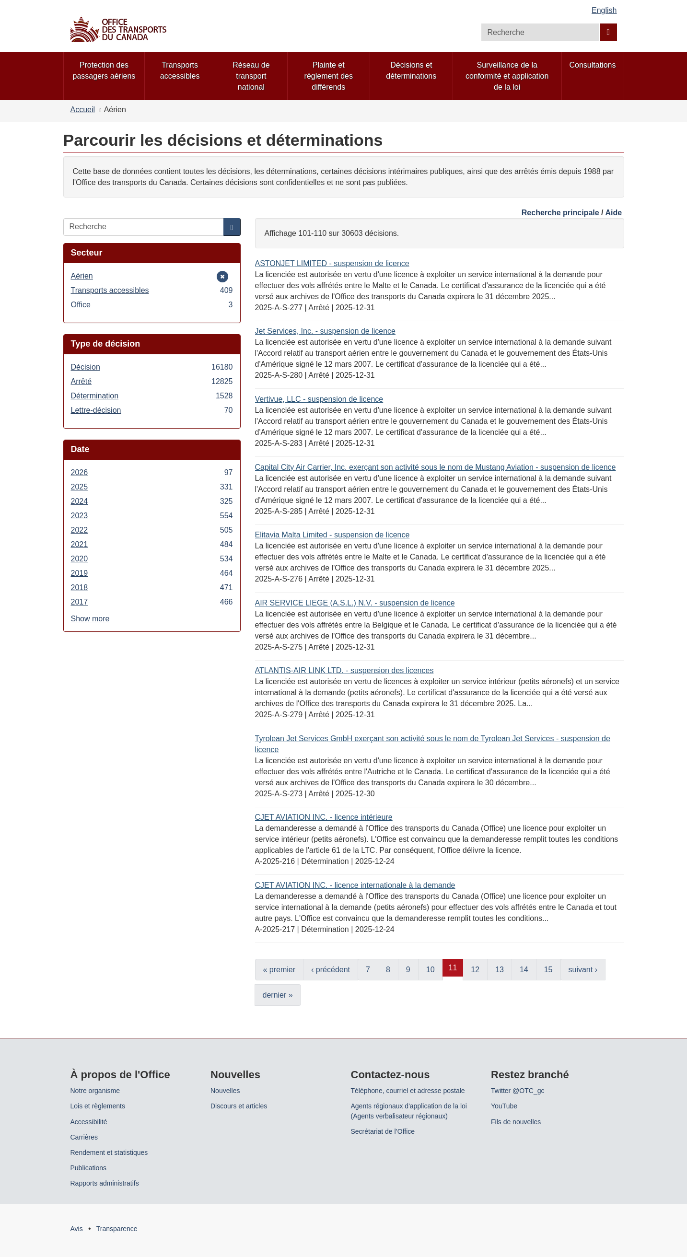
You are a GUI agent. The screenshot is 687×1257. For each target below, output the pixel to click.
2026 (152, 472)
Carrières (84, 1137)
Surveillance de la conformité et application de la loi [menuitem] (507, 76)
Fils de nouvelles (516, 1122)
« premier (279, 970)
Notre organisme (95, 1090)
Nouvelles (225, 1090)
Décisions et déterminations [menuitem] (411, 70)
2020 (152, 558)
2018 (152, 587)
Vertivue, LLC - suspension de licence (319, 399)
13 (499, 970)
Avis (76, 1229)
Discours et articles (238, 1106)
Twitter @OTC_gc (517, 1090)
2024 (152, 501)
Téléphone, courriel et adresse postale (408, 1090)
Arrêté (152, 381)
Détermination (152, 395)
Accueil (82, 109)
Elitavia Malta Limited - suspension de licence (332, 535)
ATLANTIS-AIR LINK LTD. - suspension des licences (344, 670)
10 (430, 970)
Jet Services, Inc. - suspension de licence (325, 331)
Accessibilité (88, 1122)
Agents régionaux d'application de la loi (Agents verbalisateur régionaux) (409, 1110)
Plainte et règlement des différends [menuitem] (328, 76)
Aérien (85, 275)
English (604, 10)
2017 (152, 601)
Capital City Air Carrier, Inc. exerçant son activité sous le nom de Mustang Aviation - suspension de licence (435, 467)
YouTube (504, 1106)
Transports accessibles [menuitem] (180, 70)
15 (548, 970)
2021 (152, 544)
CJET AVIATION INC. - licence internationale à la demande (355, 885)
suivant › (583, 970)
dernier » (278, 995)
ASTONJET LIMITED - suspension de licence (332, 263)
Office (152, 304)
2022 (152, 529)
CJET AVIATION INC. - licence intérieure (324, 817)
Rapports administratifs (104, 1183)
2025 (152, 486)
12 (475, 970)
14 (524, 970)
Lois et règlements (97, 1106)
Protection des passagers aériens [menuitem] (104, 70)
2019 (152, 573)
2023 (152, 515)
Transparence (117, 1229)
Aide (613, 213)
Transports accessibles (152, 290)
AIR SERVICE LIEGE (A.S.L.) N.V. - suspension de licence (355, 603)
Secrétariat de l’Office (383, 1131)
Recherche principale (560, 213)
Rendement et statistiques (109, 1152)
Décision (152, 366)
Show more (90, 619)
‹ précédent (330, 970)
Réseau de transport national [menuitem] (251, 76)
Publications (88, 1168)
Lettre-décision (152, 410)
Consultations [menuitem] (593, 65)
